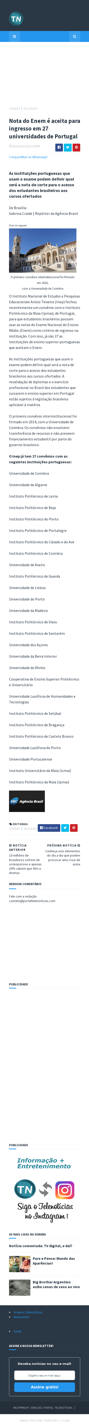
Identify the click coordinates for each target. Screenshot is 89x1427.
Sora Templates (46, 1420)
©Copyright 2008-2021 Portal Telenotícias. (43, 1407)
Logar (65, 1420)
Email (17, 1331)
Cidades (14, 108)
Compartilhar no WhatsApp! (28, 157)
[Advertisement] (44, 76)
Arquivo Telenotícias (28, 1312)
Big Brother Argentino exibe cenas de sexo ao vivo (56, 1284)
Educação (30, 108)
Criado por (27, 1420)
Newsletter (22, 1317)
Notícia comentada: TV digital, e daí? (40, 1245)
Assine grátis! (44, 1387)
